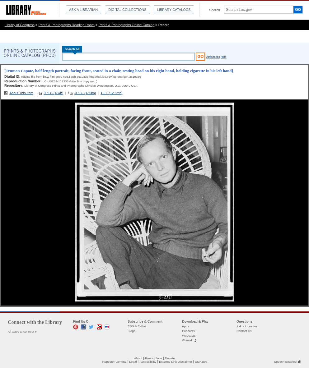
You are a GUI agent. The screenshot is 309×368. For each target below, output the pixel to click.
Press (149, 358)
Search (214, 10)
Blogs (131, 331)
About (138, 358)
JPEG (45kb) (53, 93)
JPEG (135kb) (85, 93)
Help (223, 56)
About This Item (21, 93)
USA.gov (201, 361)
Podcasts (188, 331)
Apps (185, 326)
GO (298, 9)
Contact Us (244, 331)
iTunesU (187, 340)
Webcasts (188, 335)
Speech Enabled (285, 361)
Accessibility (147, 361)
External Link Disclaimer (175, 361)
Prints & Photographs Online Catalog (127, 25)
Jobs (159, 358)
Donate (170, 358)
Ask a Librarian (83, 10)
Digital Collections (127, 10)
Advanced (212, 56)
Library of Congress (20, 25)
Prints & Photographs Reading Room (67, 25)
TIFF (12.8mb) (111, 93)
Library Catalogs (174, 10)
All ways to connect (21, 331)
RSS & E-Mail (137, 326)
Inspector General (114, 361)
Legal (133, 361)
